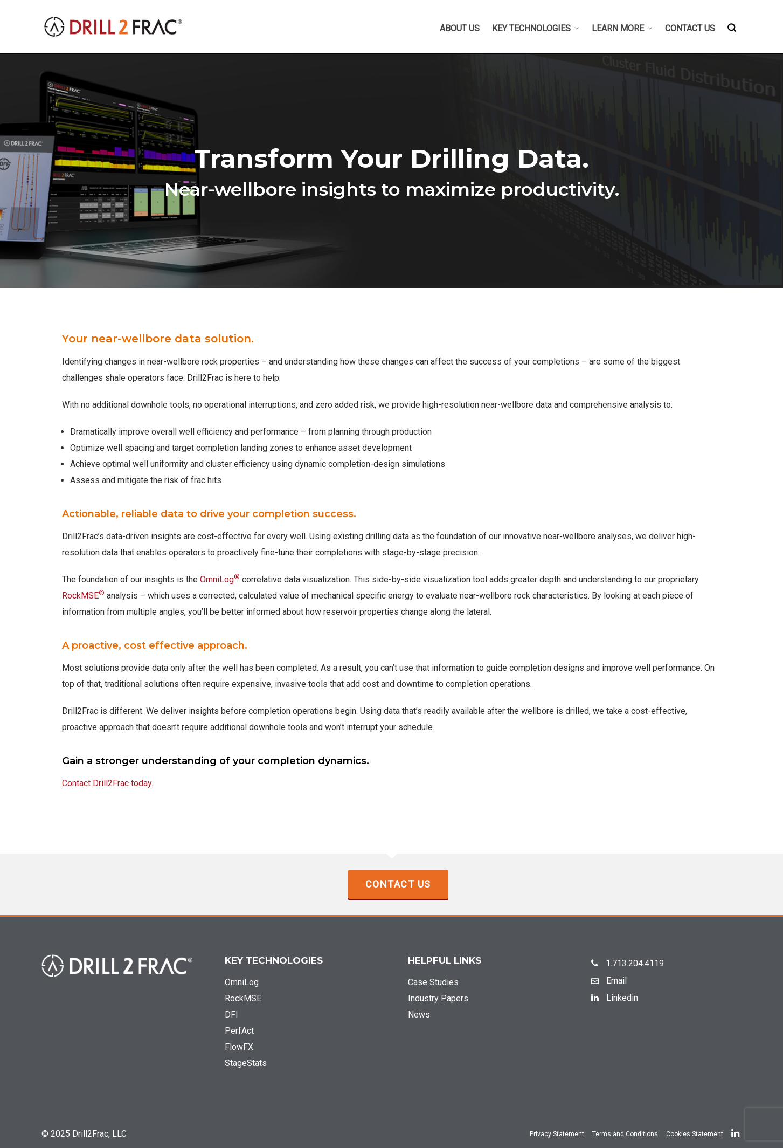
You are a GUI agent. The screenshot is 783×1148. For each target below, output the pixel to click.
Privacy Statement (557, 1134)
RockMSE (83, 595)
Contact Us (398, 884)
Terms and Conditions (625, 1134)
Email (609, 980)
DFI (231, 1014)
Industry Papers (438, 998)
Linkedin (614, 998)
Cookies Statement (694, 1134)
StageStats (246, 1063)
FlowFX (239, 1047)
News (419, 1014)
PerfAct (239, 1031)
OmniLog (220, 579)
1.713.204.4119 (627, 963)
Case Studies (433, 982)
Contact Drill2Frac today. (107, 783)
